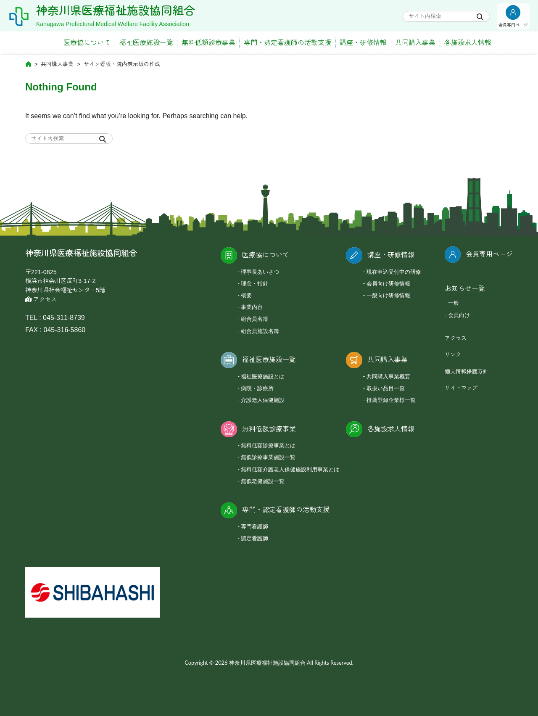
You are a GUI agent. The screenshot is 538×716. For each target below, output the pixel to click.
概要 (246, 295)
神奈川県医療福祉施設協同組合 (115, 11)
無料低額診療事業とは (268, 445)
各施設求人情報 (467, 42)
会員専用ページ (489, 254)
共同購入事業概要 (388, 376)
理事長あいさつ (260, 271)
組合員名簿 (254, 318)
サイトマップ (461, 388)
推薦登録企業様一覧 (391, 399)
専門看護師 (254, 526)
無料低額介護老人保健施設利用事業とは (290, 469)
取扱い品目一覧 (386, 388)
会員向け (459, 315)
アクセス (41, 299)
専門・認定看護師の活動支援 (287, 42)
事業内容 (252, 307)
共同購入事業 (415, 42)
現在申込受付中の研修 (394, 271)
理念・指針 (254, 283)
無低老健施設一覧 (263, 481)
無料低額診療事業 (208, 42)
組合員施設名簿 (260, 331)
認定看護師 (254, 538)
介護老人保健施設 (263, 399)
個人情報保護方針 (466, 371)
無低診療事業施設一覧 (268, 457)
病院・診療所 (257, 388)
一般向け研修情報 (388, 295)
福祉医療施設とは (263, 376)
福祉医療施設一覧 (146, 42)
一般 (453, 302)
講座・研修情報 (363, 42)
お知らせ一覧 (465, 288)
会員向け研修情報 (388, 283)
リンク (453, 354)
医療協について (87, 42)
